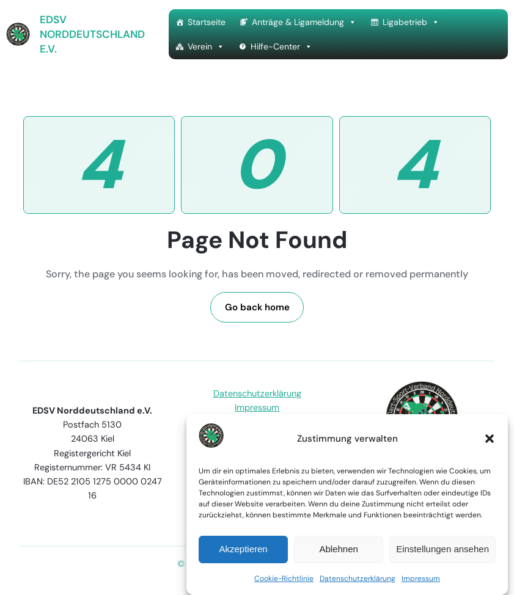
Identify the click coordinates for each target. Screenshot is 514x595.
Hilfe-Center (281, 46)
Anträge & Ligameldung (304, 22)
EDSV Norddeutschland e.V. (92, 34)
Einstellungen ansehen (442, 549)
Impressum (421, 578)
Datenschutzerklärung (357, 578)
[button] (489, 439)
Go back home (257, 307)
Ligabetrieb (411, 22)
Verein (206, 46)
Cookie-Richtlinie (284, 578)
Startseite (207, 21)
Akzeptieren (243, 549)
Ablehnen (338, 549)
